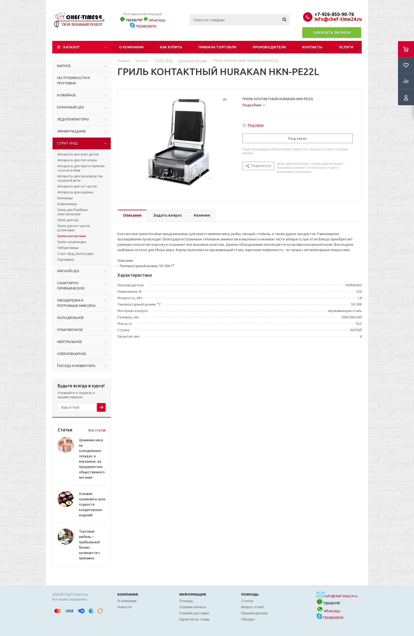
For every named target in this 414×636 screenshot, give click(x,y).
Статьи (247, 601)
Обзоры (248, 619)
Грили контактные (71, 236)
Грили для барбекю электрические (72, 212)
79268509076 (143, 26)
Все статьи (97, 430)
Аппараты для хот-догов (77, 186)
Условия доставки (194, 613)
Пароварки (65, 259)
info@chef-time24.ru (341, 596)
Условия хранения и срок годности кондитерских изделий (92, 504)
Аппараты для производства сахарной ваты (80, 178)
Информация (192, 594)
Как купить (171, 47)
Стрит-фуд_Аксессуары (75, 253)
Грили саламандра (71, 242)
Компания (127, 594)
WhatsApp (154, 20)
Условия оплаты (192, 607)
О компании (131, 47)
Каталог (71, 47)
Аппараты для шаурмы (75, 192)
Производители (269, 47)
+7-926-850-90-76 (334, 14)
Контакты (312, 47)
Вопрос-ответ (253, 607)
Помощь (250, 594)
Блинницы (65, 198)
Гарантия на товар (194, 619)
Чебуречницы (68, 247)
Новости (124, 607)
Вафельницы (67, 204)
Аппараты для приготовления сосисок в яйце (81, 168)
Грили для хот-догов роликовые (73, 228)
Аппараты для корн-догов (77, 154)
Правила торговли (217, 47)
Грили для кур (68, 220)
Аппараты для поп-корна (77, 160)
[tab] (253, 105)
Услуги (346, 47)
